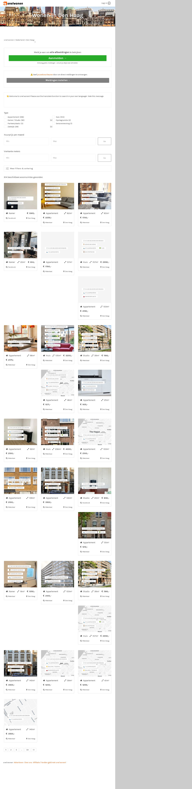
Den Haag (30, 50)
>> (34, 760)
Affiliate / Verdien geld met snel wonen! (49, 772)
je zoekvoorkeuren (45, 84)
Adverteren (18, 772)
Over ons (28, 772)
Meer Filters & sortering (21, 178)
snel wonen (8, 772)
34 (27, 760)
